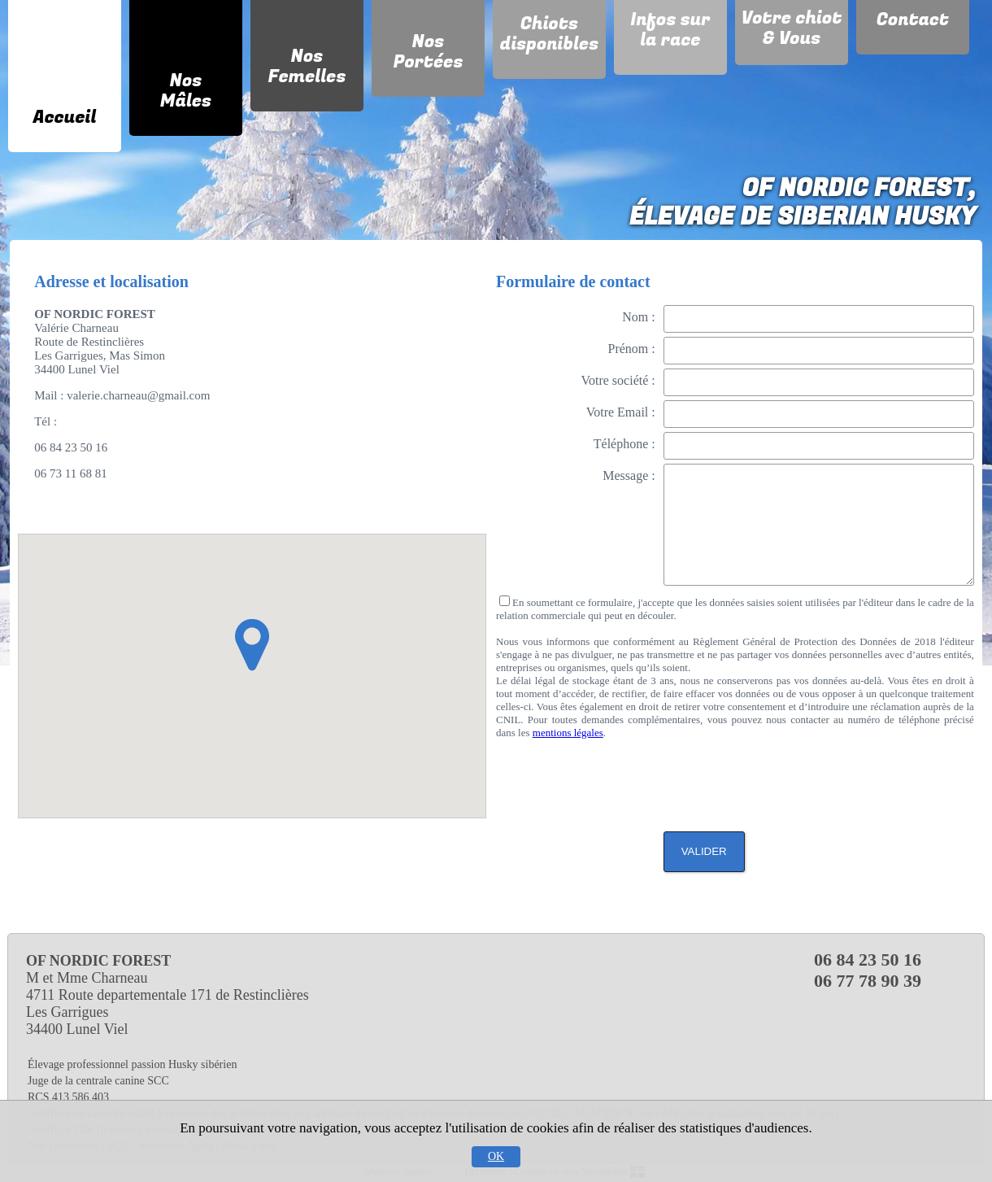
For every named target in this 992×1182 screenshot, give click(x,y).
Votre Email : (620, 412)
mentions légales (568, 732)
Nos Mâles (185, 91)
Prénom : (631, 348)
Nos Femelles (307, 66)
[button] (252, 645)
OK (496, 1156)
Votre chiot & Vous (792, 28)
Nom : (638, 317)
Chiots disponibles (549, 34)
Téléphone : (624, 444)
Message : (629, 475)
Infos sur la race (670, 30)
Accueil (65, 117)
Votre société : (618, 380)
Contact (913, 20)
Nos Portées (428, 51)
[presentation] (850, 779)
